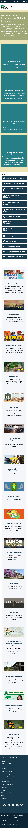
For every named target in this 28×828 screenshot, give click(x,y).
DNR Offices (4, 768)
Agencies (17, 1)
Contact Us (3, 766)
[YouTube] (13, 805)
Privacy (3, 801)
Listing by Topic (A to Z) (7, 784)
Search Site (4, 787)
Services (24, 1)
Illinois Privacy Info (17, 820)
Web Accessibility (5, 815)
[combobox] (15, 6)
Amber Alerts (4, 820)
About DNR (3, 790)
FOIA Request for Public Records (9, 776)
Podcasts (3, 798)
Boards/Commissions (6, 771)
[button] (14, 178)
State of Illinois (16, 824)
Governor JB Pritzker (5, 824)
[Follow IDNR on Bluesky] (21, 805)
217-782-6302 (8, 763)
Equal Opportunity (5, 774)
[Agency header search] (21, 7)
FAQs (2, 795)
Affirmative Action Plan (6, 792)
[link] (4, 805)
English (14, 6)
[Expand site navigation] (26, 7)
